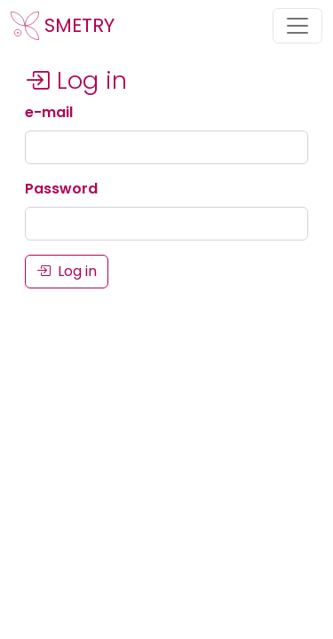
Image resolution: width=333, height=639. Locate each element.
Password (61, 188)
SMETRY (63, 26)
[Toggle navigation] (297, 25)
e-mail (49, 112)
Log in (66, 271)
